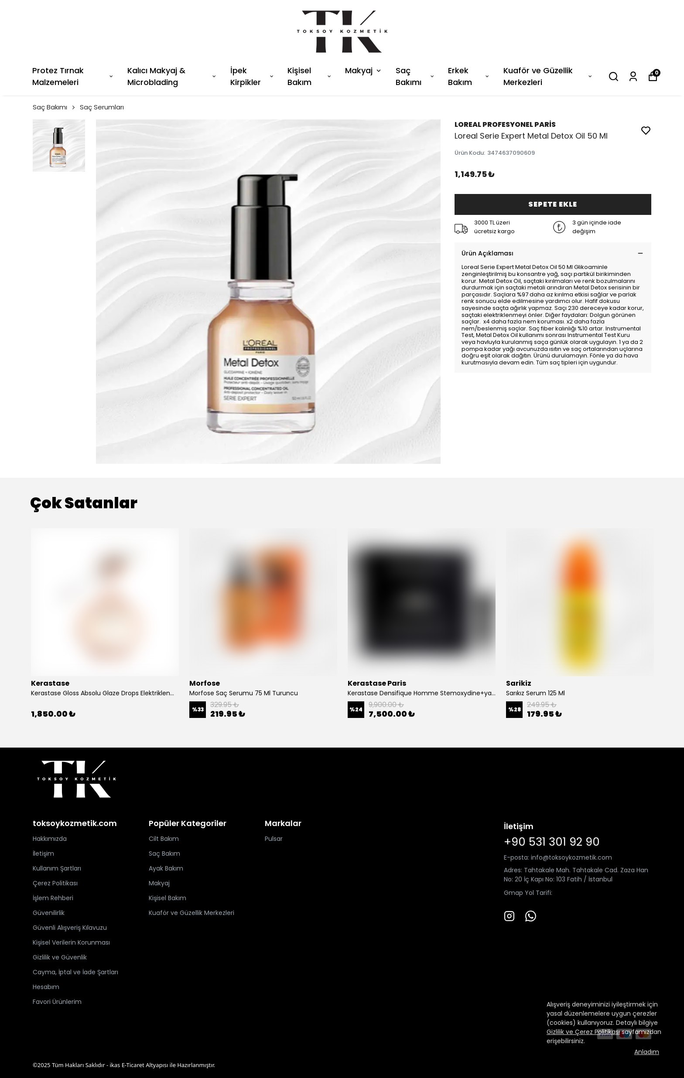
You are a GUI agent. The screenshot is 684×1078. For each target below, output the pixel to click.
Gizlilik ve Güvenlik (60, 957)
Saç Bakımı (415, 76)
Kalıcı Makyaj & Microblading (172, 76)
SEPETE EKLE (552, 204)
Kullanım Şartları (57, 868)
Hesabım (46, 987)
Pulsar (274, 838)
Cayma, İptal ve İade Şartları (75, 972)
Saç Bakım (164, 853)
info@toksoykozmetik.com (571, 857)
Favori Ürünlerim (57, 1001)
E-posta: (517, 857)
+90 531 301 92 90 (552, 842)
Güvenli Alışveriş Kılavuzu (70, 927)
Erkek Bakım (469, 76)
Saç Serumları (102, 107)
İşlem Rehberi (53, 898)
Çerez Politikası (55, 883)
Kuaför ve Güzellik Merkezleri (548, 76)
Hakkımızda (50, 838)
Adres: (513, 870)
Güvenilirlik (49, 912)
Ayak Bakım (166, 868)
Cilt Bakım (164, 838)
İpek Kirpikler (252, 76)
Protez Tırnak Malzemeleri (73, 76)
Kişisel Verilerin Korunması (71, 942)
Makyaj (364, 70)
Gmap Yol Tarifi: (528, 892)
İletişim (43, 853)
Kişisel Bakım (309, 76)
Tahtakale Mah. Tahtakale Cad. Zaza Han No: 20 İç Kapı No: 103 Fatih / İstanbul (576, 875)
